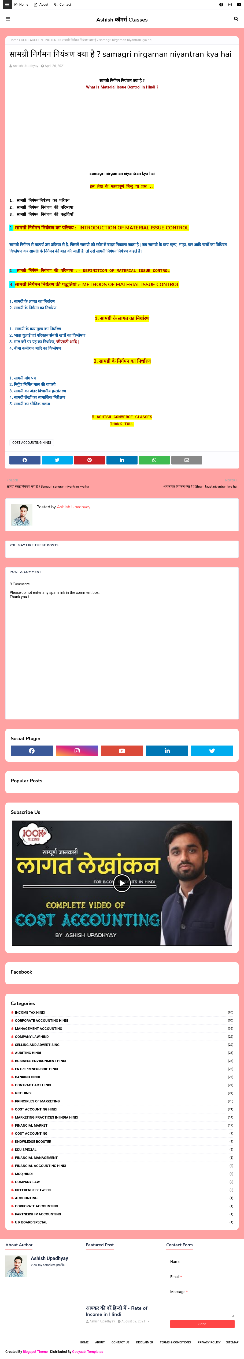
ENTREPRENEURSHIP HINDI (124, 1069)
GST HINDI (124, 1093)
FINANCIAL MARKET (124, 1125)
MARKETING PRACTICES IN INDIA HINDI (124, 1117)
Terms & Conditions (175, 1342)
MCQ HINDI (124, 1174)
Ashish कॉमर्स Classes (122, 19)
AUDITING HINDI (124, 1053)
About (41, 4)
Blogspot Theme (35, 1352)
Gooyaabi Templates (87, 1352)
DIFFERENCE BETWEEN (124, 1190)
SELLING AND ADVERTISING (124, 1045)
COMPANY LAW (124, 1182)
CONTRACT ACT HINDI (124, 1085)
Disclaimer (144, 1342)
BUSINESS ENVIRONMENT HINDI (124, 1061)
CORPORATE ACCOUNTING (124, 1206)
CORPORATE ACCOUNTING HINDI (124, 1021)
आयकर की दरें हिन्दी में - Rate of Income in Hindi (116, 1311)
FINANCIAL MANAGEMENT (124, 1158)
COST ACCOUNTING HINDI (40, 40)
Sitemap (232, 1342)
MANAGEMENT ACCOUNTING (124, 1029)
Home (20, 4)
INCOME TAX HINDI (124, 1012)
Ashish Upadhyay (25, 66)
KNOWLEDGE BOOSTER (124, 1142)
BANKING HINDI (124, 1077)
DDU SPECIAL (124, 1150)
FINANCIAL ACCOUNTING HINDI (124, 1166)
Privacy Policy (209, 1342)
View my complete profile (48, 1265)
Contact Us (121, 1342)
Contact (62, 4)
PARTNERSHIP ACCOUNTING (124, 1214)
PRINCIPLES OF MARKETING (124, 1101)
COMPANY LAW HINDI (124, 1037)
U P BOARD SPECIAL (124, 1222)
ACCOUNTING (124, 1198)
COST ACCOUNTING (124, 1133)
